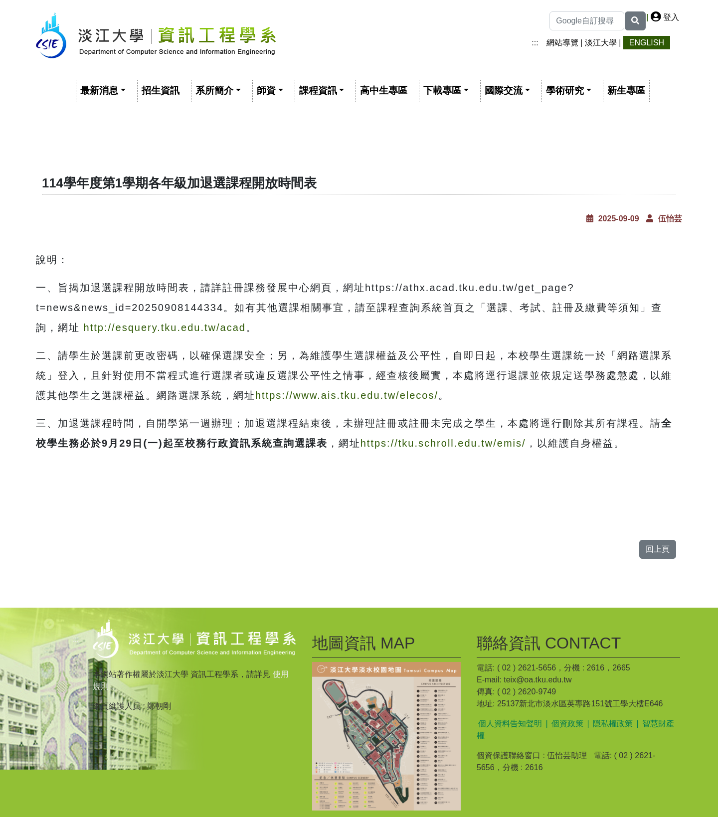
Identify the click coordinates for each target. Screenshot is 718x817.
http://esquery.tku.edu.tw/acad (165, 327)
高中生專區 (383, 90)
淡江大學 (601, 42)
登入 (665, 17)
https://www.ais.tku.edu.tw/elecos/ (346, 395)
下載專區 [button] (442, 90)
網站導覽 (562, 42)
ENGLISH (646, 42)
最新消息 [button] (99, 90)
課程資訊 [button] (318, 90)
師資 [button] (266, 90)
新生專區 (626, 90)
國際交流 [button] (504, 90)
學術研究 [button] (565, 90)
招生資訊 (161, 90)
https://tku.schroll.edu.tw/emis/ (443, 443)
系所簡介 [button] (214, 90)
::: (535, 42)
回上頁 (658, 549)
